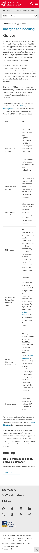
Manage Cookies (8, 549)
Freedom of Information (16, 535)
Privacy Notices (17, 538)
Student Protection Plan (10, 546)
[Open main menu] (36, 4)
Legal (4, 535)
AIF (18, 11)
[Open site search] (32, 4)
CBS (8, 11)
